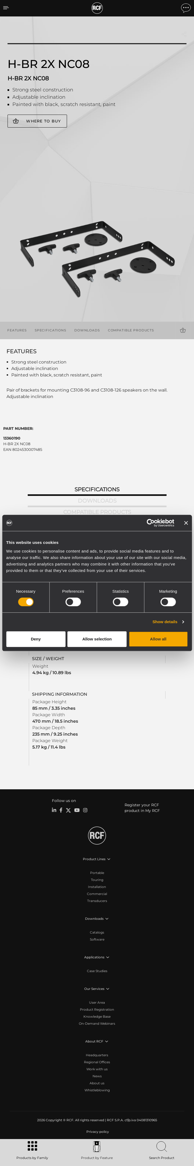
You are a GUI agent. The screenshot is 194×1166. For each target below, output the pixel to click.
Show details (165, 621)
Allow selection (97, 639)
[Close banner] (186, 523)
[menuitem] (97, 1131)
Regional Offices (97, 1062)
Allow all (158, 639)
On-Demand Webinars (97, 1023)
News (97, 1076)
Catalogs (97, 932)
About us (97, 1083)
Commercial (97, 894)
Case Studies (97, 971)
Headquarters (97, 1055)
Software (97, 939)
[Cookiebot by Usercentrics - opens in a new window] (150, 523)
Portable (97, 873)
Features (17, 330)
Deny (36, 639)
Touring (97, 880)
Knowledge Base (97, 1016)
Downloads (87, 330)
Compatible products (131, 330)
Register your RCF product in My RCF (142, 808)
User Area (97, 1002)
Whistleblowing (97, 1090)
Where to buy (43, 121)
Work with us (97, 1069)
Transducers (97, 901)
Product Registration (97, 1009)
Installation (97, 887)
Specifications (50, 330)
